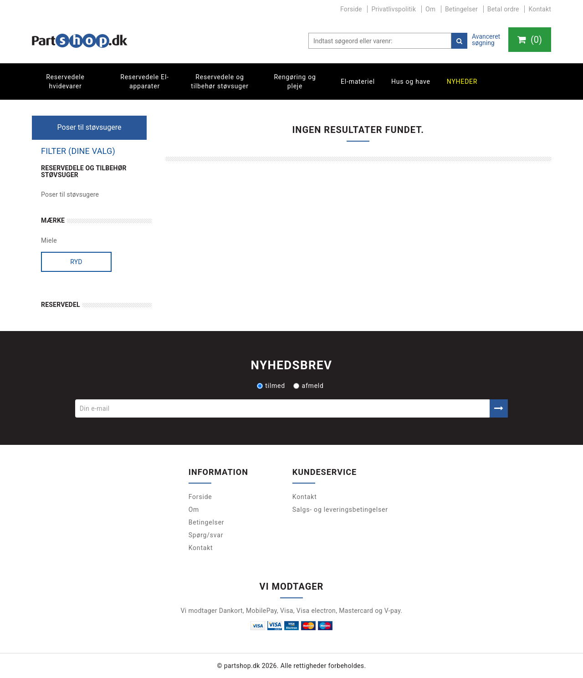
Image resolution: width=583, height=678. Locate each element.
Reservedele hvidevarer (65, 81)
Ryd (76, 261)
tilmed (271, 385)
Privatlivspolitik (393, 9)
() (529, 39)
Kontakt (539, 9)
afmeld (308, 385)
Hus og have (410, 81)
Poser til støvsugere (70, 194)
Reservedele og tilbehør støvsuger (219, 81)
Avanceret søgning (486, 39)
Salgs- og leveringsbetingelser (340, 509)
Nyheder (462, 81)
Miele (49, 240)
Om (430, 9)
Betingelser (461, 9)
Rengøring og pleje (295, 81)
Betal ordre (503, 9)
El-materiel (358, 81)
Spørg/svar (206, 535)
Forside (351, 9)
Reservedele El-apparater (144, 81)
